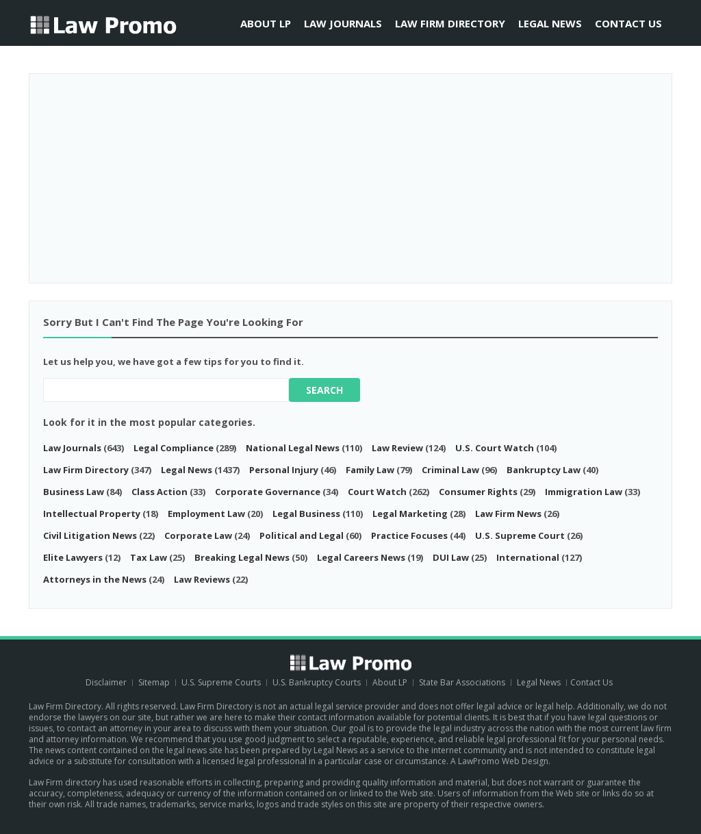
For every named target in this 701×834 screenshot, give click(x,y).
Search (324, 389)
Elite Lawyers (73, 557)
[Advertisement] (350, 173)
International (527, 557)
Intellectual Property (91, 513)
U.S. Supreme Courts (221, 682)
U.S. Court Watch (495, 448)
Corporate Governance (267, 491)
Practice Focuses (409, 535)
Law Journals (343, 23)
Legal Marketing (410, 513)
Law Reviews (202, 579)
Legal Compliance (174, 448)
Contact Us (628, 23)
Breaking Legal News (242, 557)
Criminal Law (450, 470)
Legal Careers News (361, 557)
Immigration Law (583, 491)
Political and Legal (301, 535)
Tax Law (148, 557)
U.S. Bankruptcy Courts (317, 682)
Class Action (159, 491)
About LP (265, 23)
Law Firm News (508, 513)
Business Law (73, 491)
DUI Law (451, 557)
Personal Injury (283, 470)
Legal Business (306, 513)
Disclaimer (106, 682)
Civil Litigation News (90, 535)
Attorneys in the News (94, 579)
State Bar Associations (462, 682)
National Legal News (293, 448)
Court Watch (377, 491)
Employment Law (206, 513)
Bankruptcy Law (544, 470)
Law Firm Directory (450, 23)
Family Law (370, 470)
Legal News (550, 23)
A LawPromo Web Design (499, 761)
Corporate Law (198, 535)
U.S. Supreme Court (520, 535)
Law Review (397, 448)
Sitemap (154, 682)
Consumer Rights (478, 491)
